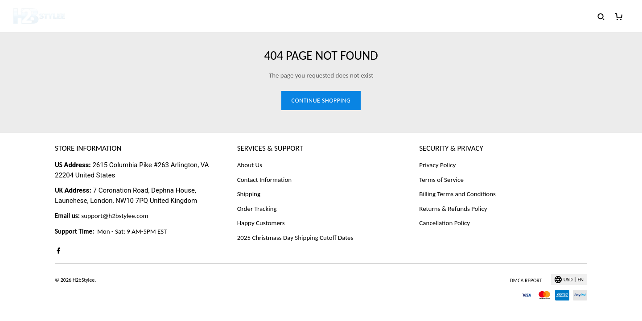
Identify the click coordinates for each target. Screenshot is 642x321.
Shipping (248, 194)
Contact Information (264, 180)
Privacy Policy (437, 165)
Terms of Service (441, 180)
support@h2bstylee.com (114, 216)
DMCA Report (526, 280)
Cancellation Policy (444, 223)
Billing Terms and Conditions (457, 194)
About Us (249, 165)
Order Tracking (257, 209)
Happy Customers (261, 223)
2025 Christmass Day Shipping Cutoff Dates (295, 238)
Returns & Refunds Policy (453, 209)
